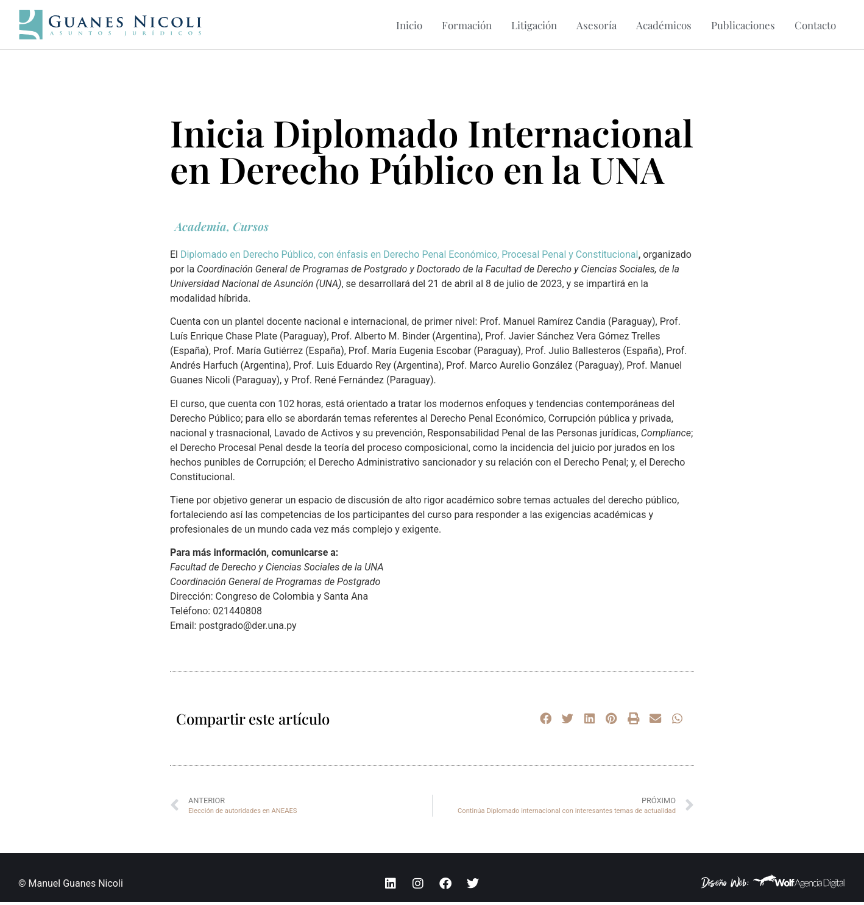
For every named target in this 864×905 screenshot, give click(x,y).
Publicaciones (743, 25)
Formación (467, 25)
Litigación (534, 25)
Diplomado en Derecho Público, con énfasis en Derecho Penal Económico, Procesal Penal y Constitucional (409, 257)
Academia (201, 229)
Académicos (664, 25)
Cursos (251, 229)
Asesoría (596, 25)
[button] (545, 722)
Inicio (409, 25)
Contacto (815, 25)
